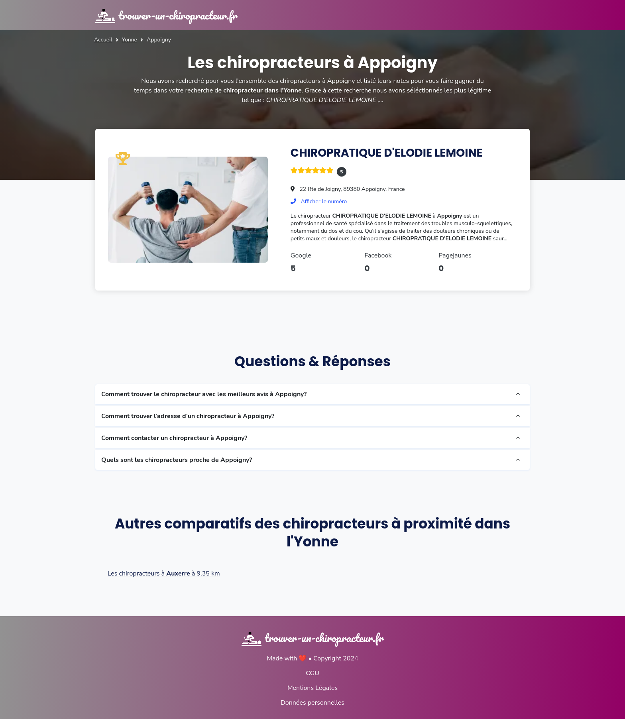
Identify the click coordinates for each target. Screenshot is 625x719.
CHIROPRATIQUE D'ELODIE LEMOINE (387, 153)
